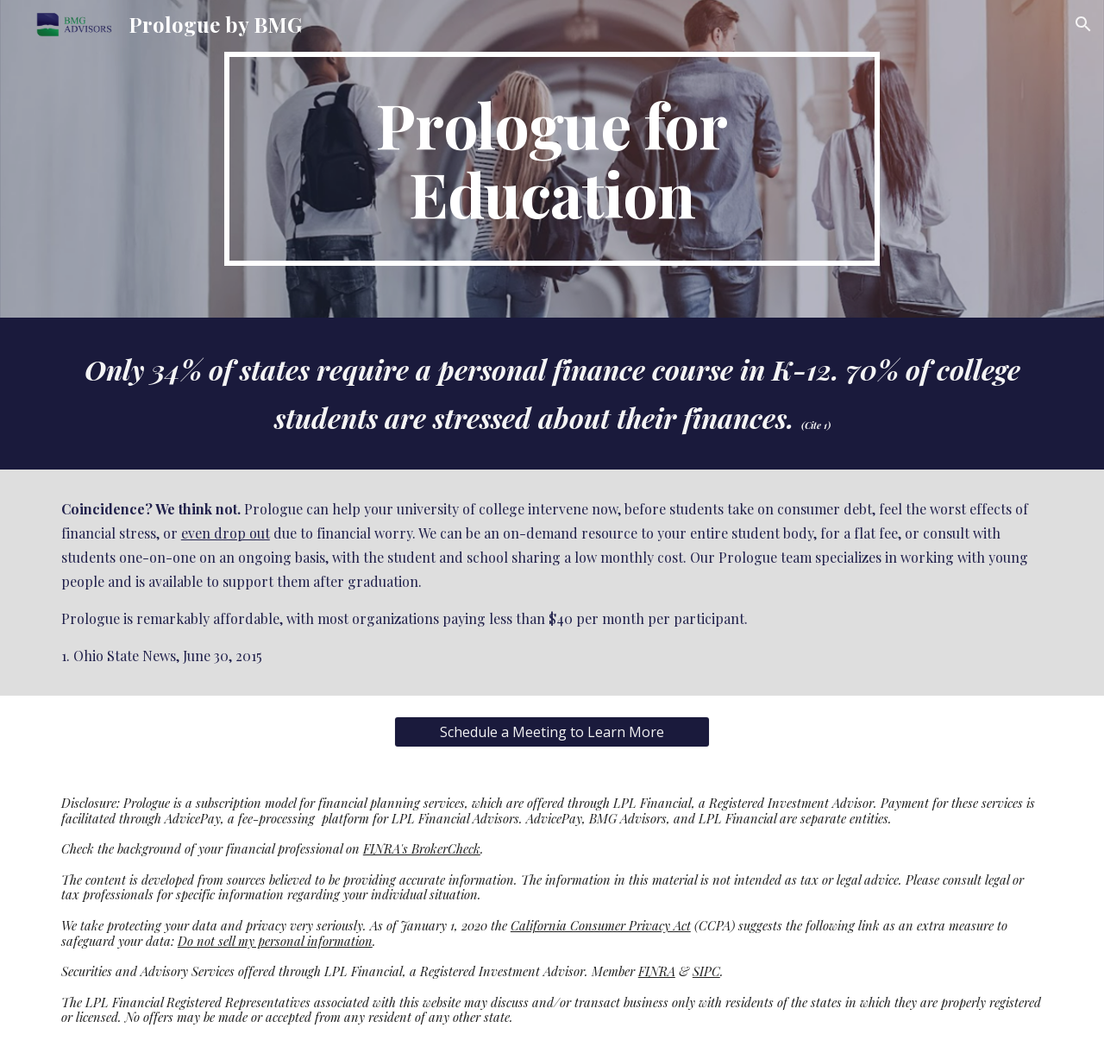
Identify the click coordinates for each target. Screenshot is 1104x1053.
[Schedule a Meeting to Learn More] (551, 732)
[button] (1083, 24)
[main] (552, 159)
